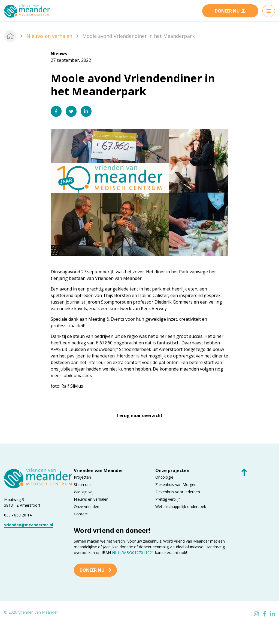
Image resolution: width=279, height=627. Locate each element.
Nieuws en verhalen (49, 36)
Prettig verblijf (167, 498)
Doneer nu (92, 570)
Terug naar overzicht (139, 415)
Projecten (82, 476)
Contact (81, 513)
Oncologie (164, 476)
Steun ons (83, 484)
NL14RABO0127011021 (133, 552)
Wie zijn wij (83, 491)
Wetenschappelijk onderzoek (180, 506)
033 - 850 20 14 (18, 514)
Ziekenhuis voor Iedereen (177, 491)
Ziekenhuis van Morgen (175, 484)
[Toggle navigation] (268, 11)
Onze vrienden (86, 506)
